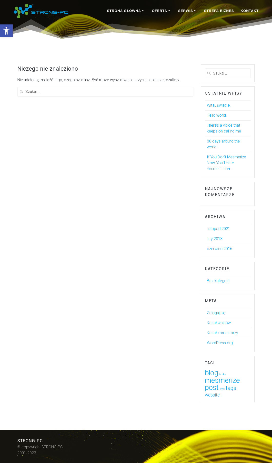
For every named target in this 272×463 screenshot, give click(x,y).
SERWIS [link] (185, 11)
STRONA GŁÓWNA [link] (124, 11)
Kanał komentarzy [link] (222, 333)
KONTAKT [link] (250, 11)
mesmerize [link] (222, 380)
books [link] (222, 374)
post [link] (212, 387)
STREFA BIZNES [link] (219, 11)
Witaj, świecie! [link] (219, 105)
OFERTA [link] (159, 11)
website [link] (212, 395)
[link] (6, 30)
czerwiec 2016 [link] (219, 248)
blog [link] (211, 373)
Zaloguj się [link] (216, 312)
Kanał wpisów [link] (219, 322)
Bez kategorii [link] (218, 280)
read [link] (222, 389)
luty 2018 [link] (214, 238)
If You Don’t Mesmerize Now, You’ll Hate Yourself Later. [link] (226, 163)
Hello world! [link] (217, 115)
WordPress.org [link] (220, 343)
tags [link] (231, 388)
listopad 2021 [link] (218, 228)
